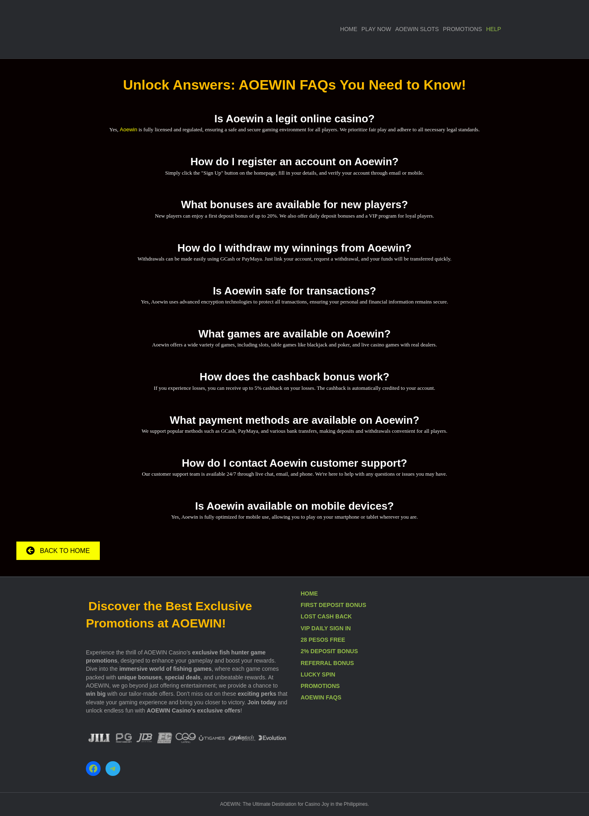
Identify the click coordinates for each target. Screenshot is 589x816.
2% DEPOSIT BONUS (329, 651)
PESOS (319, 639)
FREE (337, 639)
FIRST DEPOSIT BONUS (333, 605)
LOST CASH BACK (326, 616)
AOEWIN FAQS (321, 697)
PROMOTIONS (462, 29)
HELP (493, 29)
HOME (348, 29)
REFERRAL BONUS (327, 663)
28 (304, 639)
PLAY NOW (376, 29)
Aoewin (128, 129)
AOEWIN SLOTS (417, 29)
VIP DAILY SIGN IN (326, 628)
